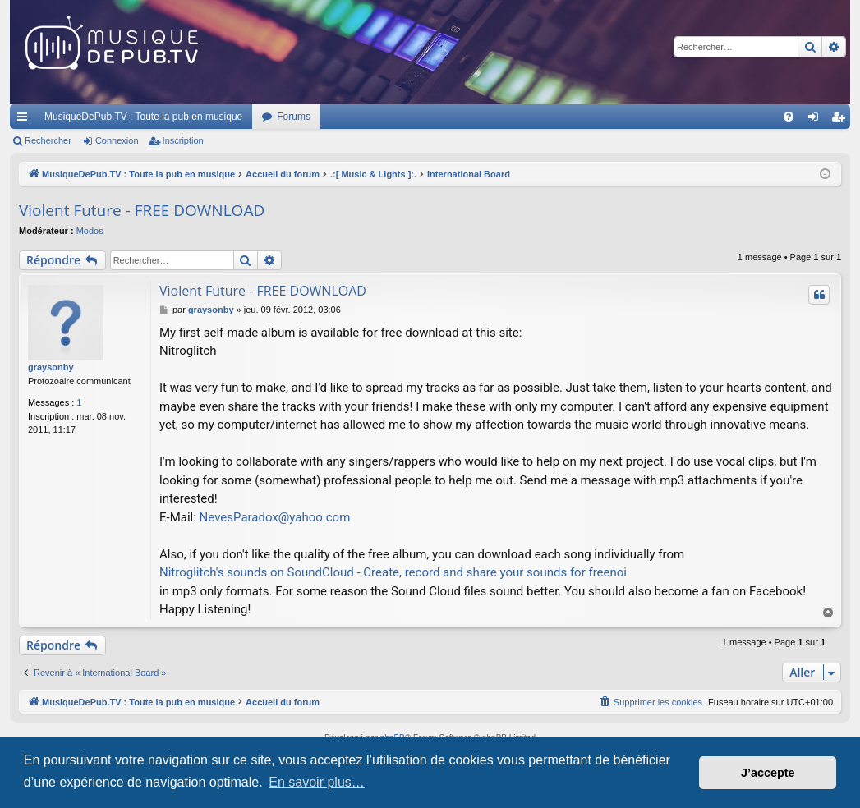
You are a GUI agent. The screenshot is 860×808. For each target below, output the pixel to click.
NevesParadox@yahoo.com (275, 517)
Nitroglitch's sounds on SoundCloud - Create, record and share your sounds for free (384, 572)
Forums (293, 116)
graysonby (51, 367)
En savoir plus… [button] (317, 782)
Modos (89, 231)
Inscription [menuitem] (841, 120)
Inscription (183, 140)
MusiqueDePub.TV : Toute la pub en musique (143, 116)
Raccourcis (25, 120)
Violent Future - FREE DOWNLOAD (141, 210)
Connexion (117, 140)
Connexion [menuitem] (817, 120)
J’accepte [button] (768, 772)
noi (619, 572)
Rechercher (48, 140)
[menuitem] (788, 116)
